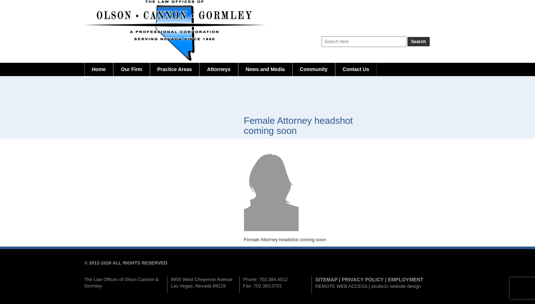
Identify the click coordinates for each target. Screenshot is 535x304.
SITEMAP (326, 279)
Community (314, 69)
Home (99, 69)
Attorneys (218, 69)
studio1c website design (396, 286)
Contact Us (356, 69)
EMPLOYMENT (406, 279)
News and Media (265, 69)
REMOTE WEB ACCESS (341, 286)
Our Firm (131, 69)
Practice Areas (174, 69)
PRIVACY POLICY (363, 279)
